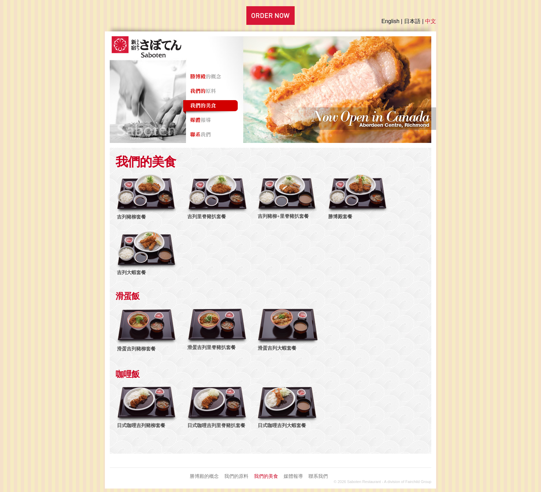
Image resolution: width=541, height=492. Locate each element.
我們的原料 (236, 476)
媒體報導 (293, 476)
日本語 (412, 21)
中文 (430, 21)
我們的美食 (266, 476)
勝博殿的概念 (204, 476)
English (390, 21)
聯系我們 (318, 476)
